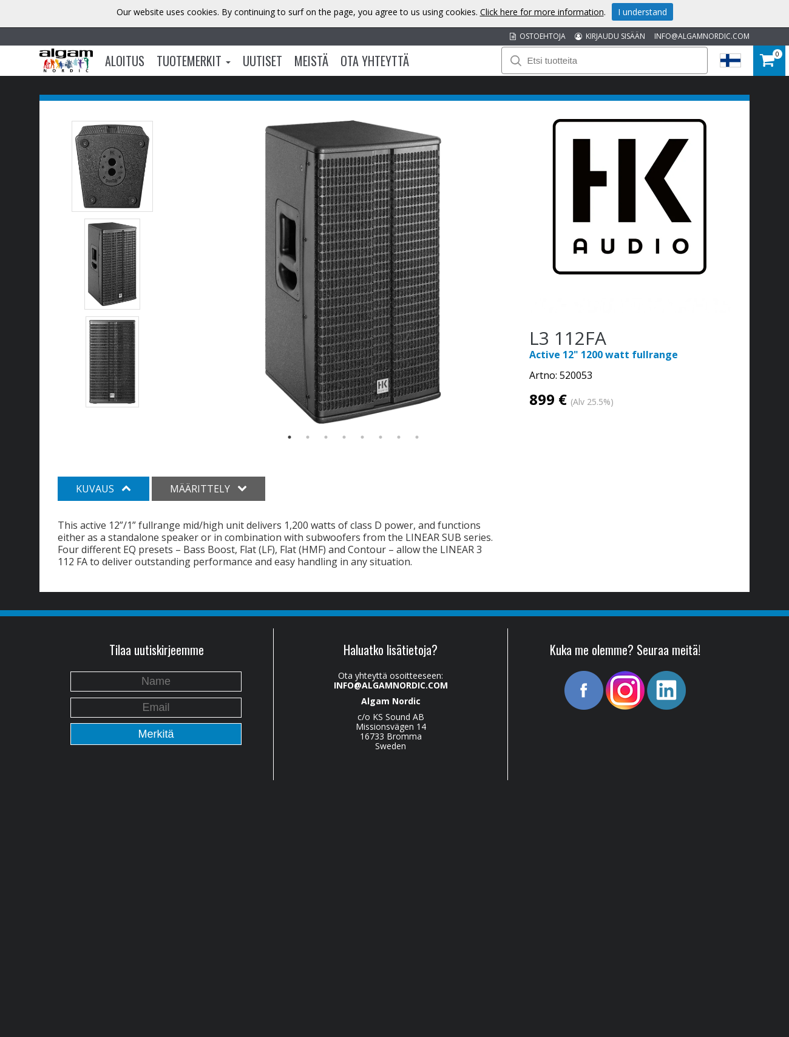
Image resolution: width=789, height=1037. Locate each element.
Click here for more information (542, 12)
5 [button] (362, 437)
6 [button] (380, 437)
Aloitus (124, 61)
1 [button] (289, 437)
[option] (353, 272)
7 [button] (399, 437)
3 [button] (326, 437)
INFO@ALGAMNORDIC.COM (702, 36)
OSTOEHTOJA (538, 36)
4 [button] (344, 437)
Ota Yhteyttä (374, 61)
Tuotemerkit (194, 61)
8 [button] (417, 437)
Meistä (311, 61)
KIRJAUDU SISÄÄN (610, 36)
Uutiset (262, 61)
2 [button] (308, 437)
